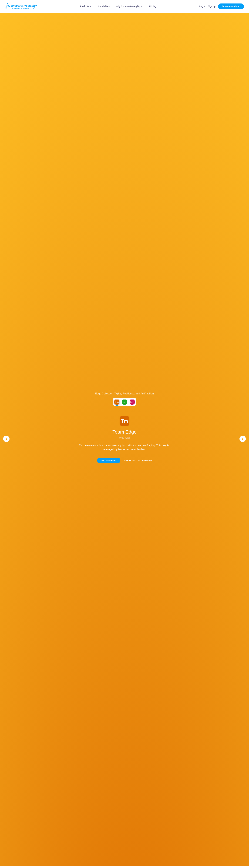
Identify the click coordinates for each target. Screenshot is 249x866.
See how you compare (138, 460)
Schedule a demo (231, 6)
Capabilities (104, 6)
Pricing (152, 6)
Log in (202, 6)
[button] (86, 6)
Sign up (211, 6)
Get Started (109, 460)
